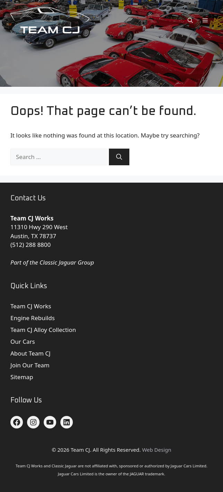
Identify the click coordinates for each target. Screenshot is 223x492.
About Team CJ (30, 353)
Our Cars (22, 341)
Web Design (156, 449)
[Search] (119, 157)
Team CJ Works (30, 306)
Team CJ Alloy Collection (43, 330)
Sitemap (21, 377)
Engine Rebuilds (32, 318)
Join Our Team (30, 365)
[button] (190, 20)
